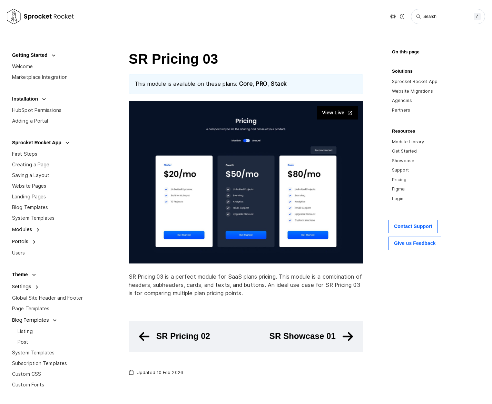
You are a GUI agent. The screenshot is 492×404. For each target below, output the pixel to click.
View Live (337, 113)
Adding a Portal (30, 121)
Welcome (22, 66)
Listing (25, 331)
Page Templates (30, 308)
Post (23, 342)
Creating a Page (31, 164)
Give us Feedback (415, 243)
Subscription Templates (39, 363)
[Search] (448, 16)
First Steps (24, 154)
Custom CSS (26, 374)
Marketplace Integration (40, 77)
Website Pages (29, 186)
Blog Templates (30, 207)
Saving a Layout (31, 175)
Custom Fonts (28, 384)
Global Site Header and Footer (47, 298)
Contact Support (413, 226)
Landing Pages (29, 196)
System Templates (33, 218)
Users (18, 253)
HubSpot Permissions (36, 110)
